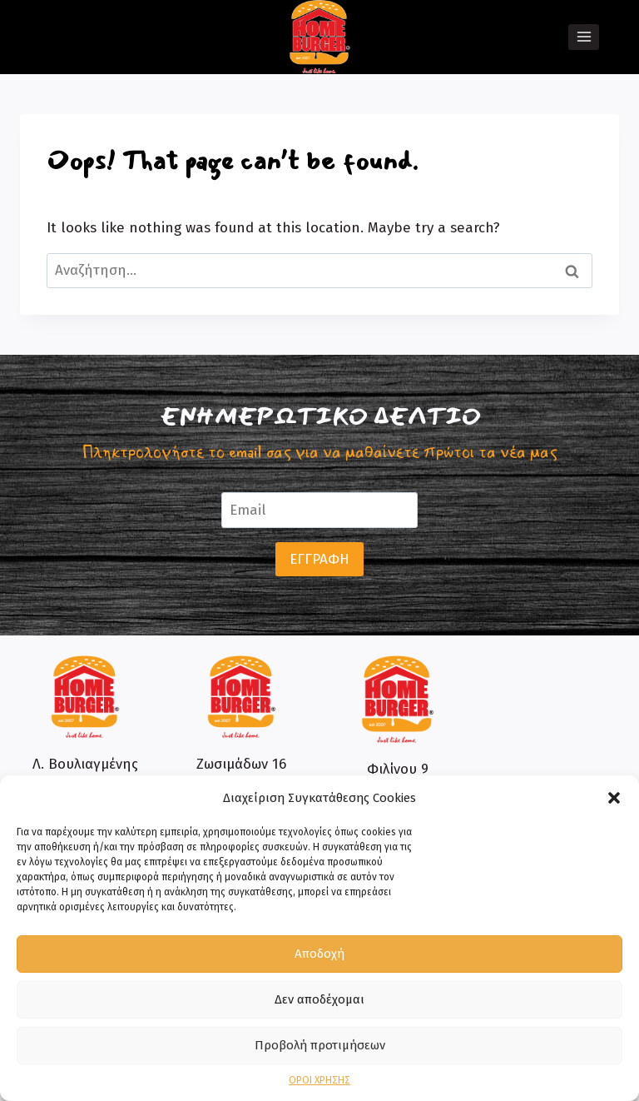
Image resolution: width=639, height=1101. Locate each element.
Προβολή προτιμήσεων (320, 1045)
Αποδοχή (319, 953)
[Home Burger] (320, 37)
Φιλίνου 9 (397, 769)
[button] (614, 798)
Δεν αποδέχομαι (319, 999)
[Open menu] (583, 37)
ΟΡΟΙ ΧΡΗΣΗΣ (319, 1080)
